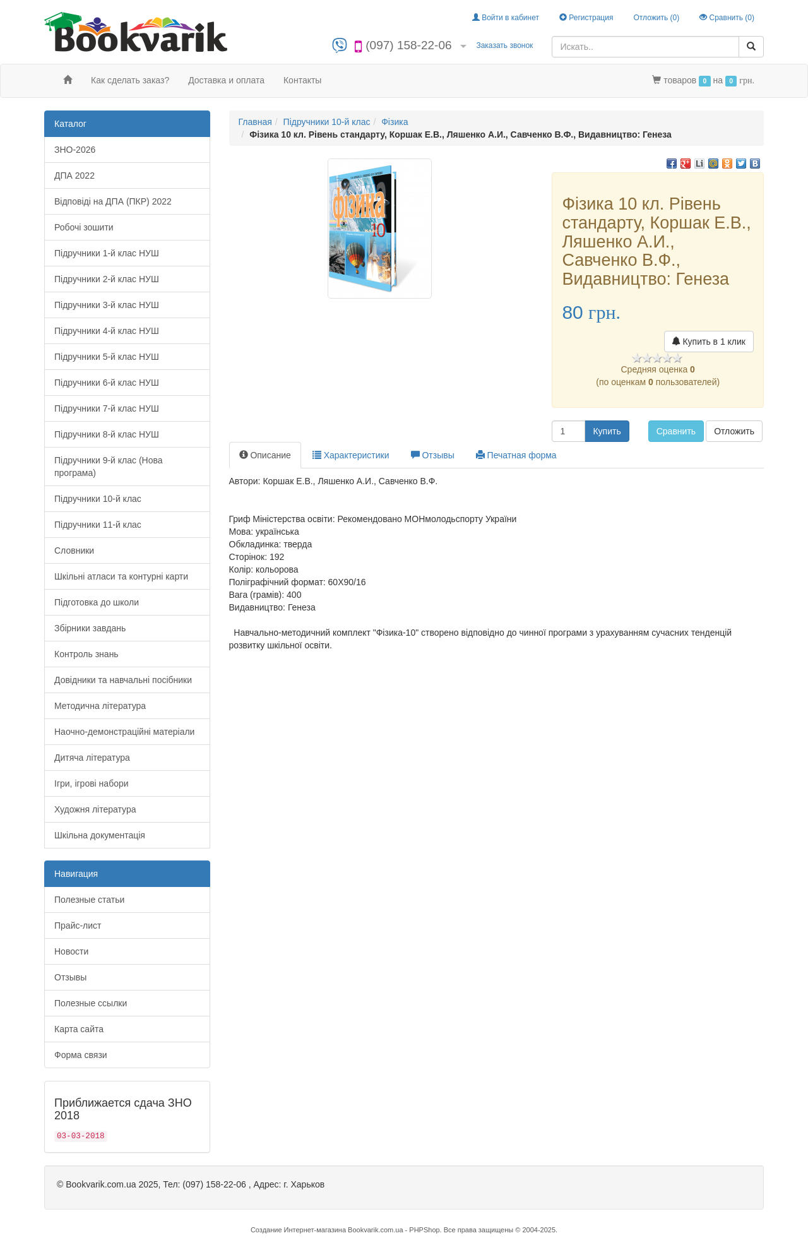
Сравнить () (726, 17)
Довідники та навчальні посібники (123, 680)
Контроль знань (86, 654)
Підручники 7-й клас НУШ (106, 408)
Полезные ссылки (90, 1003)
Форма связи (80, 1055)
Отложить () (656, 17)
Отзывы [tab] (432, 455)
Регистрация (586, 17)
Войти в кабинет (505, 17)
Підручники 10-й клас (97, 499)
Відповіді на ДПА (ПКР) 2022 (113, 201)
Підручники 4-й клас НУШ (106, 331)
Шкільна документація (99, 835)
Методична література (100, 706)
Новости (71, 951)
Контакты (302, 80)
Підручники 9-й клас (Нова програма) (108, 466)
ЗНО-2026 (74, 150)
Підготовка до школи (96, 602)
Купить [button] (607, 431)
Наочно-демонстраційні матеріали (124, 732)
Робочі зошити (84, 227)
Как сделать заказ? (130, 80)
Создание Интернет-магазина (298, 1230)
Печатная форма (516, 455)
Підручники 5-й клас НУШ (106, 357)
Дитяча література (92, 758)
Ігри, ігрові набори (91, 783)
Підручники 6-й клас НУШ (106, 383)
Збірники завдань (90, 628)
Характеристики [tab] (350, 455)
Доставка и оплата (226, 80)
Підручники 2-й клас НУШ (106, 279)
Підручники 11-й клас (97, 525)
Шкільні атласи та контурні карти (121, 576)
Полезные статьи (89, 900)
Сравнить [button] (676, 431)
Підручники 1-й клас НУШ (106, 253)
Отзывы (70, 977)
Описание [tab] (265, 455)
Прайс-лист (78, 925)
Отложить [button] (734, 431)
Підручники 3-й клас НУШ (106, 305)
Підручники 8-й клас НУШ (106, 434)
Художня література (95, 809)
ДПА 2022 (74, 175)
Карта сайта (79, 1029)
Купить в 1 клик (709, 341)
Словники (74, 550)
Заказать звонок (504, 45)
